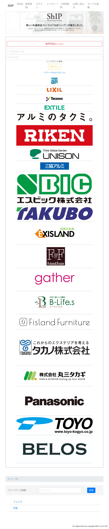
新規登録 (28, 6)
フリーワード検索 (17, 490)
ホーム (10, 479)
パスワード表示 (56, 61)
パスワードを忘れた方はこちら (54, 72)
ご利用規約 (64, 6)
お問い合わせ (78, 6)
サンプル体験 (93, 6)
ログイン (39, 6)
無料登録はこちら (54, 43)
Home (20, 4)
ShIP (11, 5)
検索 (91, 490)
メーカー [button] (51, 4)
